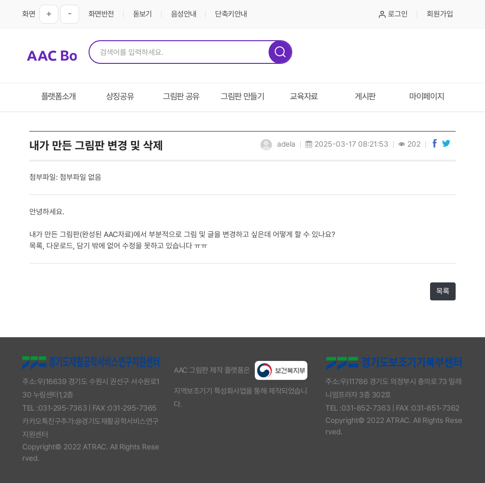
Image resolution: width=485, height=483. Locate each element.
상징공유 (120, 96)
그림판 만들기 (242, 96)
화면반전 (101, 13)
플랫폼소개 (58, 96)
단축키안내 (231, 13)
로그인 (393, 13)
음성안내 (184, 13)
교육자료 (304, 96)
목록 (442, 291)
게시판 (365, 96)
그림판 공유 (181, 96)
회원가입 (440, 13)
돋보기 (142, 13)
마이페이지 (426, 96)
